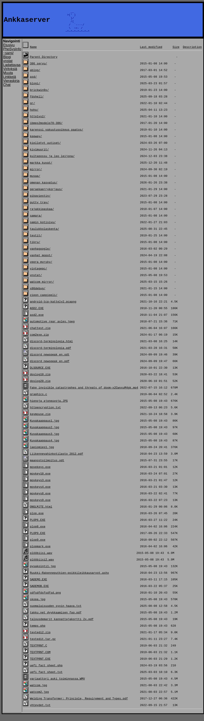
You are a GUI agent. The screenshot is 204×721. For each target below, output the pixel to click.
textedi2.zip (40, 637)
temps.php (37, 631)
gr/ (32, 108)
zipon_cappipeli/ (43, 300)
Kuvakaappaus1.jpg (44, 426)
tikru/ (35, 247)
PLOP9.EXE (37, 538)
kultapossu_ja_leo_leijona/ (52, 161)
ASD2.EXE (37, 313)
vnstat (8, 66)
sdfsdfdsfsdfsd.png (45, 598)
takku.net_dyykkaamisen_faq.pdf (56, 618)
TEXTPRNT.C (38, 651)
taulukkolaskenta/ (44, 234)
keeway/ (36, 141)
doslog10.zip (40, 379)
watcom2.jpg (39, 697)
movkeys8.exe (40, 499)
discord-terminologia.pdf (50, 353)
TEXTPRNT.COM (40, 657)
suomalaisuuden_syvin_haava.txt (56, 611)
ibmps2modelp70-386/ (46, 128)
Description (192, 52)
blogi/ (35, 88)
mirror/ (36, 174)
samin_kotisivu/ (43, 227)
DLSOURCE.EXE (40, 373)
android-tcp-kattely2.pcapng (53, 307)
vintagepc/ (38, 274)
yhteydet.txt (40, 710)
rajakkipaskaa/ (42, 214)
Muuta (8, 78)
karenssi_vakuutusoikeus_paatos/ (56, 135)
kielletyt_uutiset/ (45, 148)
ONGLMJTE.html (41, 512)
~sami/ (8, 58)
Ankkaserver (27, 22)
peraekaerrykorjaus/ (46, 194)
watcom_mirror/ (42, 287)
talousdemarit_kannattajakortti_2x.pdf (62, 624)
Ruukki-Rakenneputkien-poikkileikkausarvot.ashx (69, 578)
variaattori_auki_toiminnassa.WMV (57, 684)
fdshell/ (37, 102)
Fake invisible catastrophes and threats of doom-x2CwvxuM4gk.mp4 (84, 393)
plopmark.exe (40, 551)
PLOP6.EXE (37, 525)
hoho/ (34, 115)
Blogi (7, 62)
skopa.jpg (37, 604)
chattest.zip (40, 333)
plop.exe (37, 518)
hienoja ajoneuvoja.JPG (49, 406)
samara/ (36, 221)
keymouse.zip (40, 419)
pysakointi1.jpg (43, 571)
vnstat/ (36, 280)
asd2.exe (37, 320)
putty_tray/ (39, 207)
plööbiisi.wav (41, 558)
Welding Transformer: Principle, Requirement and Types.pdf (79, 704)
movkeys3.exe (40, 485)
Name (33, 52)
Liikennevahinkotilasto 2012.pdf (56, 459)
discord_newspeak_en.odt (49, 360)
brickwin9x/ (39, 95)
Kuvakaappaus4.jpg (44, 446)
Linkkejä (9, 82)
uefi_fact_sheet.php (46, 670)
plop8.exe (37, 532)
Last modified (151, 52)
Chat (7, 90)
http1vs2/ (37, 121)
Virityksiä (10, 74)
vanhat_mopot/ (41, 260)
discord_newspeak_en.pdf (49, 366)
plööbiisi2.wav (42, 565)
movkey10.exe (40, 479)
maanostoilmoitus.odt (47, 465)
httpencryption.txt (45, 413)
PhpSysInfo (12, 54)
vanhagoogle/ (40, 254)
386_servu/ (38, 69)
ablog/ (35, 75)
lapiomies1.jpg (42, 452)
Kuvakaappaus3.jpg (44, 439)
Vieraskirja (11, 86)
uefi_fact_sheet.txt (46, 677)
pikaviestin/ (40, 201)
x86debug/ (37, 293)
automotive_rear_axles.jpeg (52, 327)
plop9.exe (37, 545)
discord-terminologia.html (51, 346)
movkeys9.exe (40, 505)
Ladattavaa (11, 70)
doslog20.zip (40, 386)
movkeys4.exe (40, 492)
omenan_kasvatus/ (43, 188)
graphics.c (38, 399)
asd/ (33, 82)
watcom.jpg (38, 690)
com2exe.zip (39, 340)
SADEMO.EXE (38, 585)
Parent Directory (43, 62)
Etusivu (9, 50)
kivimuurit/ (39, 155)
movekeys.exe (40, 472)
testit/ (36, 241)
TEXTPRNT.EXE (40, 664)
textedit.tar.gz (43, 644)
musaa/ (35, 181)
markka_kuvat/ (41, 168)
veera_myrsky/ (41, 267)
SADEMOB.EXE (39, 591)
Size (175, 52)
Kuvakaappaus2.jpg (44, 432)
